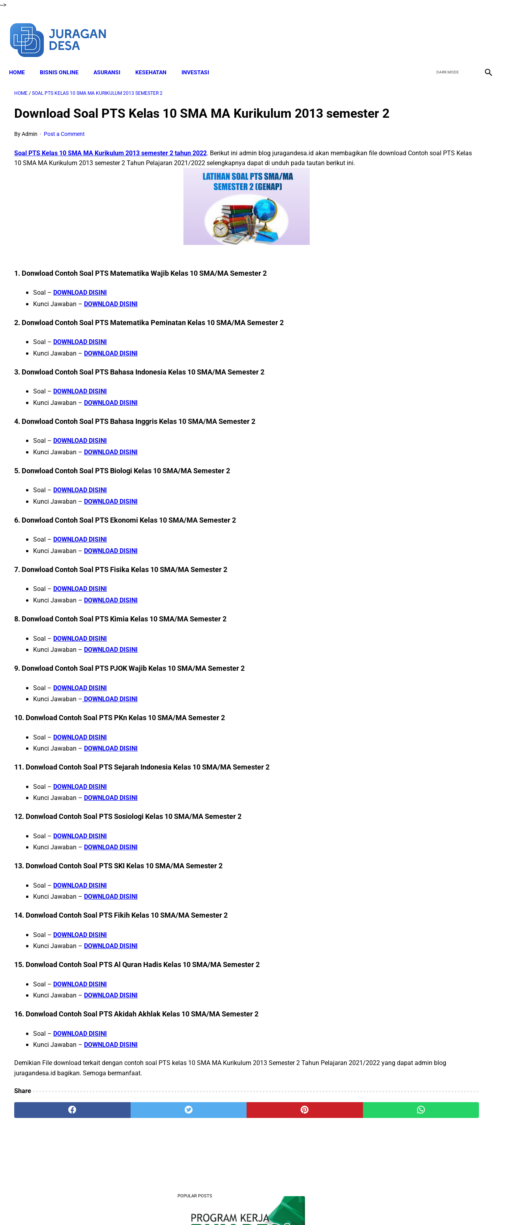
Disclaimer (189, 1205)
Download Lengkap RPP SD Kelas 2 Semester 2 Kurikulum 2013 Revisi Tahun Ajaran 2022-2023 (418, 424)
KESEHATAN (156, 59)
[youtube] (463, 31)
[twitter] (445, 31)
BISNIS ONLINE (64, 59)
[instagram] (482, 31)
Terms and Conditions (236, 1205)
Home (22, 59)
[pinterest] (214, 1132)
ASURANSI (112, 59)
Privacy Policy (288, 1205)
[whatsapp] (294, 1132)
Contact (322, 1205)
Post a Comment (64, 146)
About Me (156, 1205)
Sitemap (350, 1205)
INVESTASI (200, 59)
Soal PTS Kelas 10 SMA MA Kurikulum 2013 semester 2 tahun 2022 (110, 165)
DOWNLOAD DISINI (80, 315)
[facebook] (426, 31)
